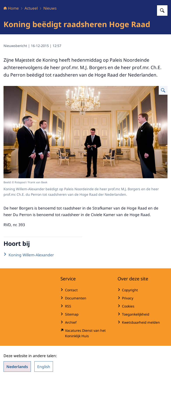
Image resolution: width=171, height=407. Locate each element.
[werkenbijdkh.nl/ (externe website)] (85, 360)
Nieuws (49, 35)
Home (11, 35)
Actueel (31, 35)
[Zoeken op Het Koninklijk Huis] (162, 38)
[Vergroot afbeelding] (163, 117)
